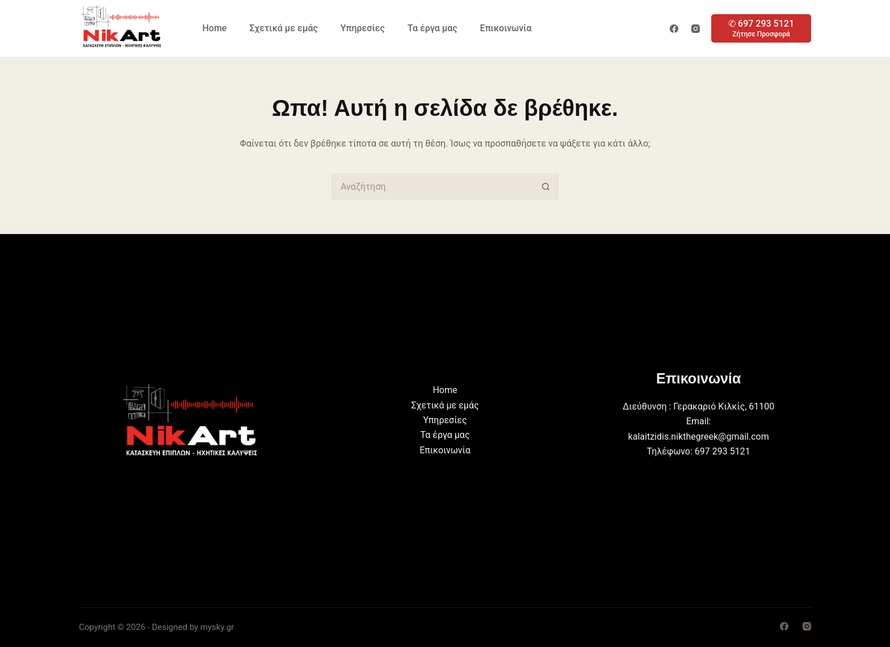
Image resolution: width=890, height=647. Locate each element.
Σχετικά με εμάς (283, 28)
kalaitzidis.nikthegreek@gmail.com (698, 436)
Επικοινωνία (506, 28)
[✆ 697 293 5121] (761, 28)
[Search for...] (432, 186)
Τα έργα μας (432, 28)
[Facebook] (674, 28)
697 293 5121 (722, 451)
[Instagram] (695, 28)
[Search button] (546, 186)
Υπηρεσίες (363, 28)
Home (215, 28)
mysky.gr (217, 627)
